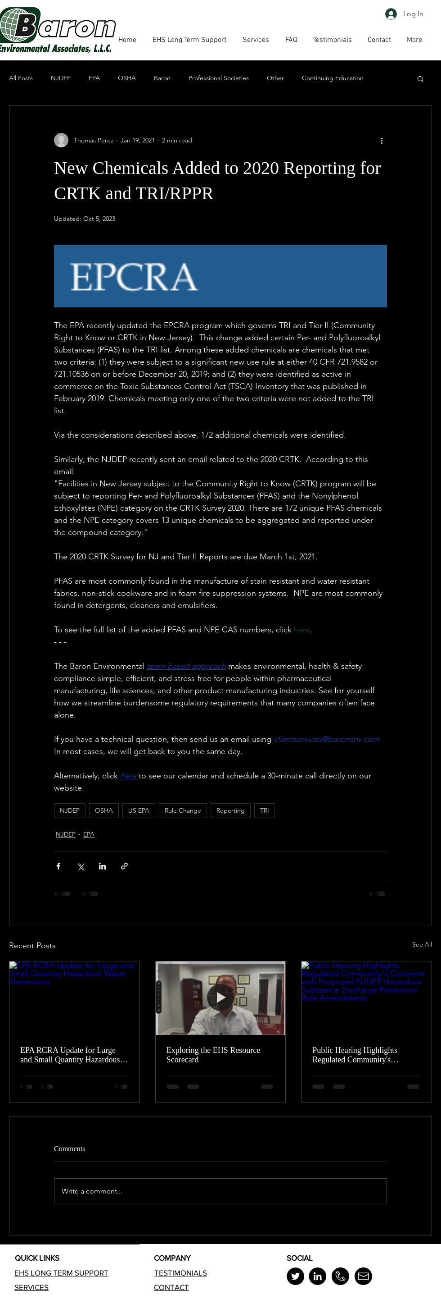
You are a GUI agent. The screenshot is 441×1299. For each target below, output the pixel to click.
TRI (264, 810)
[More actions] (381, 140)
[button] (291, 40)
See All (422, 944)
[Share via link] (124, 866)
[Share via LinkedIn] (102, 866)
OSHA (127, 78)
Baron (162, 78)
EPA (94, 78)
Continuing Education (333, 78)
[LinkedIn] (317, 1276)
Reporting (230, 810)
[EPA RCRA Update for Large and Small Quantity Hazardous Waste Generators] (74, 997)
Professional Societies (219, 78)
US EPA (138, 810)
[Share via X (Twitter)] (80, 866)
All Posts (21, 78)
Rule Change (183, 810)
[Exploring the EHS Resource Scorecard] (221, 997)
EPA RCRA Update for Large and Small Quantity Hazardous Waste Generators (70, 1055)
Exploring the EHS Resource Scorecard (213, 1055)
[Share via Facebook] (58, 866)
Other (275, 78)
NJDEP (61, 78)
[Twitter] (295, 1276)
